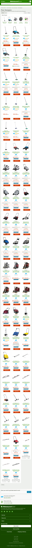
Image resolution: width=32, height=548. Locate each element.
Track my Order (16, 528)
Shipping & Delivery (21, 531)
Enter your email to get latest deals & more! (10, 490)
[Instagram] (2, 511)
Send (18, 345)
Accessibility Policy (16, 541)
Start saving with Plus (7, 497)
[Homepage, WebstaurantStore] (16, 1)
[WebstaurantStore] (13, 506)
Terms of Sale (16, 536)
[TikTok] (9, 511)
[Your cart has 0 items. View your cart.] (29, 1)
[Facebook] (7, 511)
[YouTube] (4, 511)
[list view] (5, 13)
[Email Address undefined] (15, 345)
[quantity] (3, 45)
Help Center (16, 526)
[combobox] (16, 4)
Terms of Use (16, 539)
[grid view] (2, 13)
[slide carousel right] (30, 20)
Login (4, 137)
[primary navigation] (3, 1)
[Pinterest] (12, 511)
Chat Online (9, 531)
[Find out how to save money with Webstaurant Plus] (4, 38)
